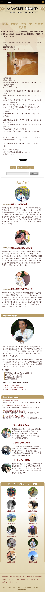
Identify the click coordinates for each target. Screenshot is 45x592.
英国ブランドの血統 (12, 385)
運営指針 (23, 579)
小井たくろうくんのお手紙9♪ (14, 416)
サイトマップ (13, 582)
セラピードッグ (11, 579)
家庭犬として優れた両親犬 (14, 387)
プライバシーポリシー (33, 579)
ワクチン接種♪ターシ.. (21, 443)
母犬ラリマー (8, 49)
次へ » (31, 168)
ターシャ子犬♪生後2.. (21, 460)
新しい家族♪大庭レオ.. (21, 425)
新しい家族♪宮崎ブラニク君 (21, 289)
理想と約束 (5, 576)
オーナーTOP (22, 168)
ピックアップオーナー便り (22, 484)
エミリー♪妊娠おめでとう (21, 204)
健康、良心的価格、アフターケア (16, 389)
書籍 (18, 579)
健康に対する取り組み (16, 576)
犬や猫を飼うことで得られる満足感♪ (16, 405)
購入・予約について (28, 576)
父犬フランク (20, 49)
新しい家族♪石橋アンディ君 (21, 248)
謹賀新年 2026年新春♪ (11, 400)
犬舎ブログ (22, 182)
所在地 (4, 579)
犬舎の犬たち (39, 576)
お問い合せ (5, 582)
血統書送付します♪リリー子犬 (14, 411)
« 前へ (13, 168)
